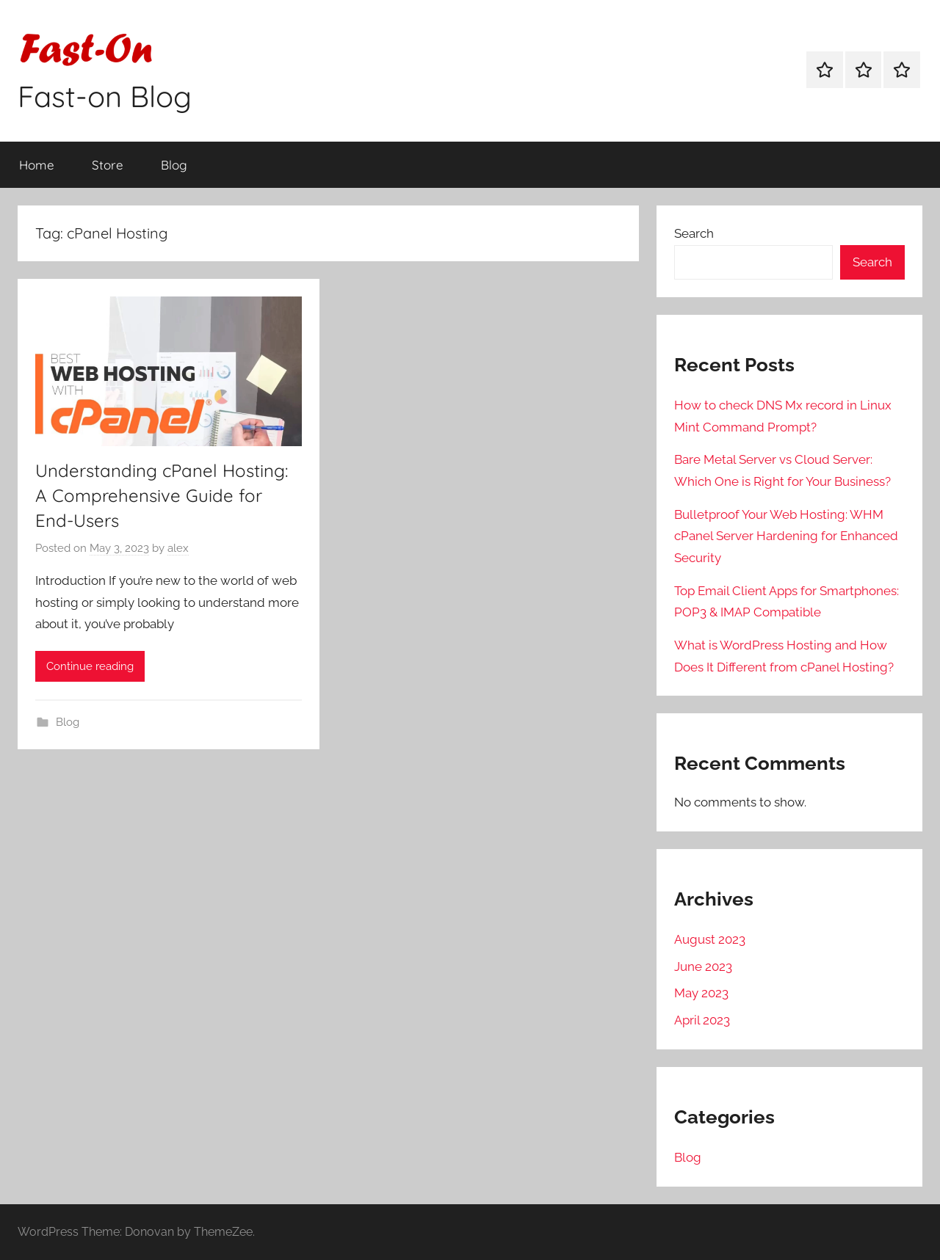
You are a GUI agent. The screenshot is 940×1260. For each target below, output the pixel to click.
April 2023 (702, 1020)
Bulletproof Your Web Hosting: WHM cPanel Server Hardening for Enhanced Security (786, 536)
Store (107, 164)
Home (36, 164)
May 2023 (701, 993)
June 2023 (703, 966)
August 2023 (709, 939)
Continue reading (90, 666)
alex (178, 548)
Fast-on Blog (105, 96)
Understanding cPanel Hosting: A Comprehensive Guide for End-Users (161, 495)
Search (694, 233)
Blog (174, 164)
